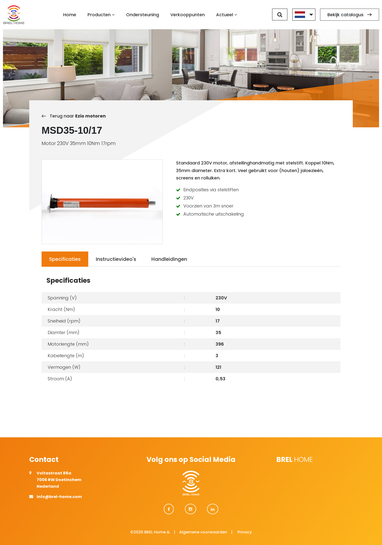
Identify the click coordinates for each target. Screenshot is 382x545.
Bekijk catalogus (349, 15)
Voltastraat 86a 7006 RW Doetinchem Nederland (59, 479)
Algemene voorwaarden (203, 532)
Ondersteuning (142, 15)
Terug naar (74, 116)
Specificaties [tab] (65, 259)
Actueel (226, 15)
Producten (101, 15)
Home (69, 15)
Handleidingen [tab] (169, 259)
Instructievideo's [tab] (116, 259)
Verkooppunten (188, 15)
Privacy (244, 532)
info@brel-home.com (59, 497)
